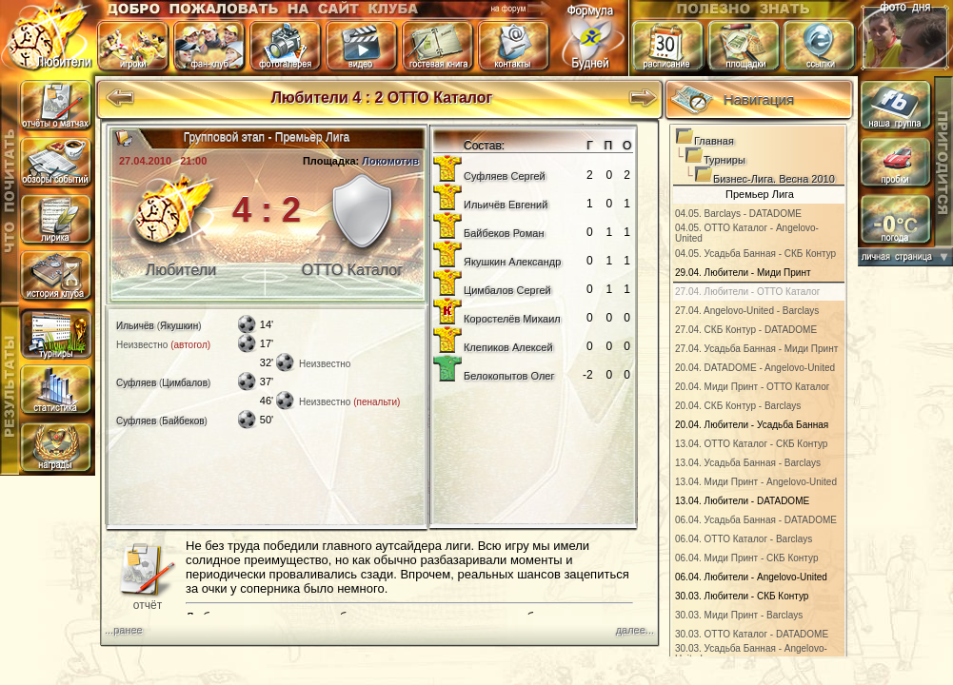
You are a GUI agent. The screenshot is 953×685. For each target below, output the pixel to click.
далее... (635, 630)
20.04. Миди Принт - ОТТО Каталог (752, 387)
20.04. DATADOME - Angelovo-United (755, 367)
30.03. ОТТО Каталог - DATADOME (751, 634)
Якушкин (179, 326)
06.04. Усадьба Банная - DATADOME (756, 520)
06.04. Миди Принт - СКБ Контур (746, 558)
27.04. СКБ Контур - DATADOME (746, 329)
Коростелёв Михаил (512, 318)
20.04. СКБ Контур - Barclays (738, 406)
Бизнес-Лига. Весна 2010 (774, 179)
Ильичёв (135, 326)
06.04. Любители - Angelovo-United (751, 577)
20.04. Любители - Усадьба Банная (751, 425)
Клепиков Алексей (508, 347)
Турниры (724, 160)
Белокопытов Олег (509, 376)
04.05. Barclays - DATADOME (738, 213)
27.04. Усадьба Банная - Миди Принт (756, 348)
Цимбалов (185, 383)
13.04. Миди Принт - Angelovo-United (756, 482)
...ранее (124, 630)
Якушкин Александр (512, 261)
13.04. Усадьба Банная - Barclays (748, 463)
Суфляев (136, 383)
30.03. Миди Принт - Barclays (739, 615)
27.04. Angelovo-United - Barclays (747, 310)
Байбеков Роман (504, 233)
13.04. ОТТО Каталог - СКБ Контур (751, 444)
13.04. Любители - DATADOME (742, 501)
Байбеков (183, 421)
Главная (714, 141)
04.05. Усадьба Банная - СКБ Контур (755, 253)
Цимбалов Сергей (507, 290)
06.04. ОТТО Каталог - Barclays (743, 539)
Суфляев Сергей (505, 176)
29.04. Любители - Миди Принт (743, 272)
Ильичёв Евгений (505, 204)
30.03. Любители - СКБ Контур (741, 596)
